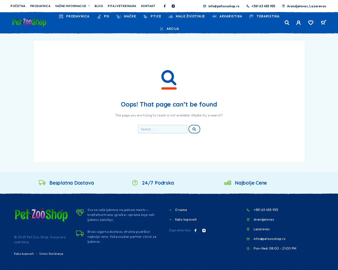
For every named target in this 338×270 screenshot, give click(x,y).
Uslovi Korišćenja (51, 253)
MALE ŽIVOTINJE (186, 16)
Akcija (169, 29)
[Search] (287, 23)
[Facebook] (165, 6)
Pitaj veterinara (122, 6)
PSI (103, 16)
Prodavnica (40, 6)
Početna (18, 6)
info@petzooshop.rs (224, 6)
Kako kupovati (24, 253)
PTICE (152, 16)
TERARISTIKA (264, 16)
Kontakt (148, 6)
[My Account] (298, 23)
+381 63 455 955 (263, 6)
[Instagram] (173, 6)
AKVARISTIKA (227, 16)
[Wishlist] (310, 23)
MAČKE (126, 16)
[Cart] (323, 23)
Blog (99, 6)
